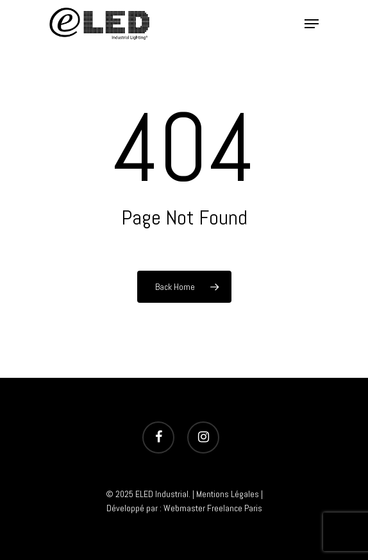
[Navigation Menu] (312, 23)
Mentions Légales (227, 494)
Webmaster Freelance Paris (212, 508)
